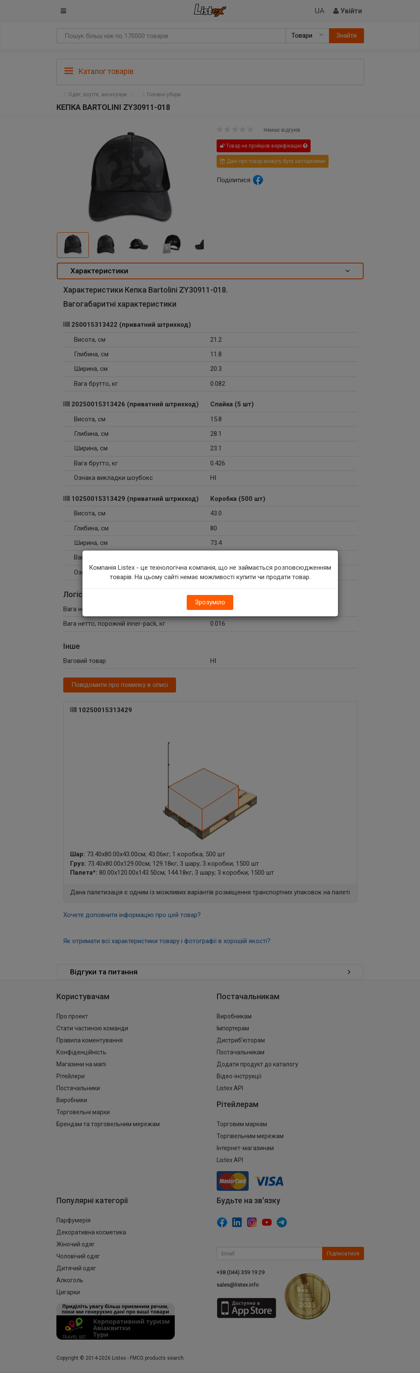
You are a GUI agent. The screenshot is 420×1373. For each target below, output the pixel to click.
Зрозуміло (210, 602)
